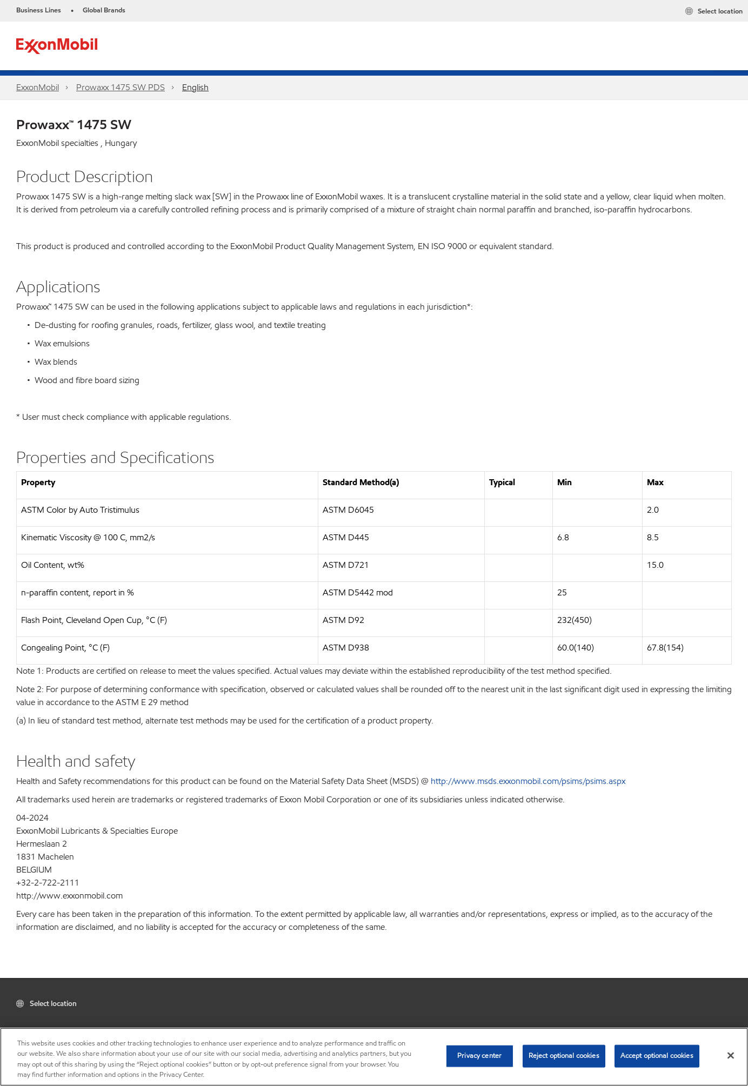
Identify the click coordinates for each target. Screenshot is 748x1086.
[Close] (731, 1055)
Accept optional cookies (656, 1056)
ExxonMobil (37, 87)
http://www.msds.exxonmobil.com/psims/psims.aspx (528, 781)
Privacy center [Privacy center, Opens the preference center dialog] (479, 1056)
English (195, 87)
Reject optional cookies (564, 1056)
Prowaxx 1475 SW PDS (120, 87)
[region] (374, 1057)
